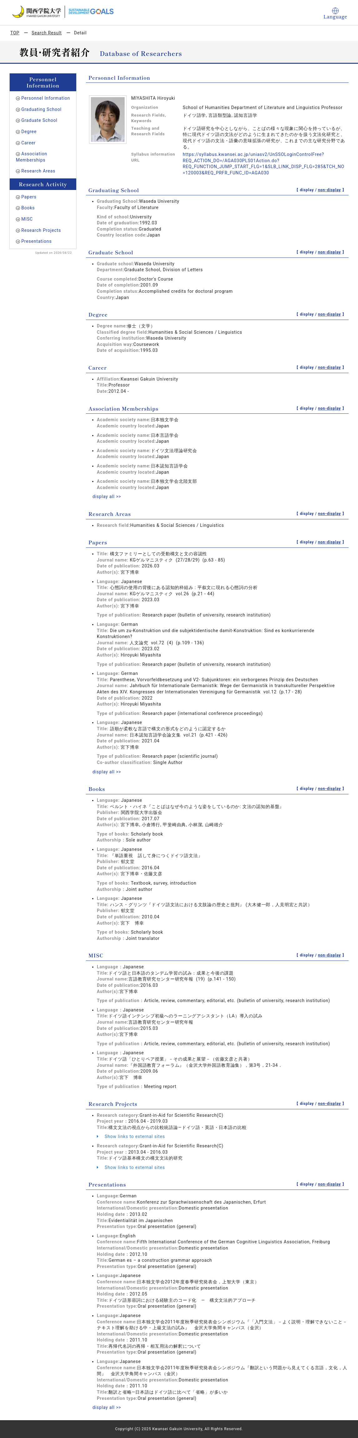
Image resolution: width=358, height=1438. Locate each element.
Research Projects (41, 230)
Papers (29, 196)
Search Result (47, 32)
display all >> (106, 496)
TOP (14, 32)
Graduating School (41, 109)
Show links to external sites (131, 1136)
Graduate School (39, 120)
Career (28, 142)
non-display (329, 190)
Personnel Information (45, 98)
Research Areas (38, 170)
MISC (27, 219)
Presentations (36, 241)
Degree (29, 131)
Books (28, 207)
